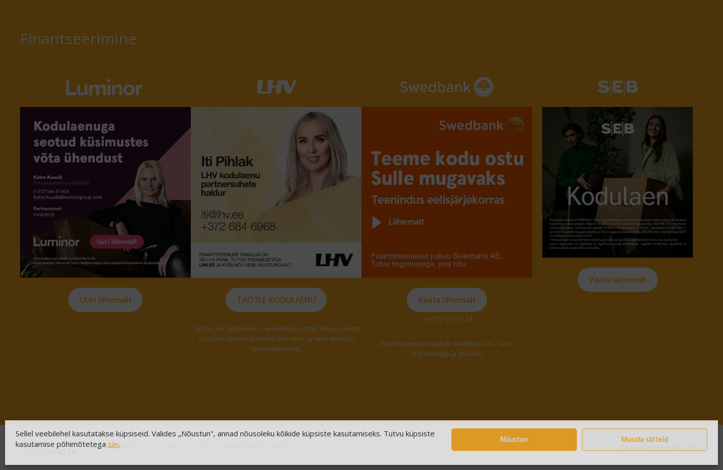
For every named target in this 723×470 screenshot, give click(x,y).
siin (113, 444)
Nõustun (514, 440)
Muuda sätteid (645, 440)
